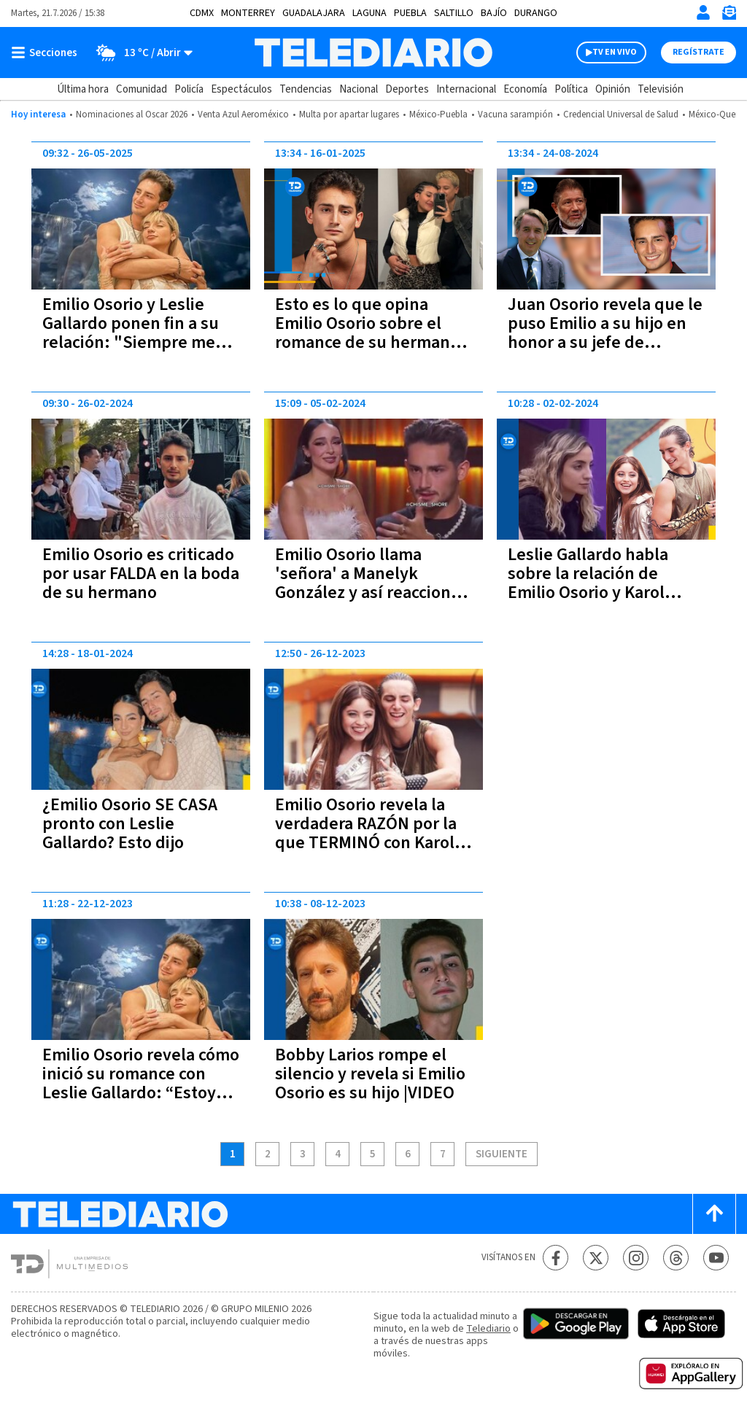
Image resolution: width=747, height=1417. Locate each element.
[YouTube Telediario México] (716, 1257)
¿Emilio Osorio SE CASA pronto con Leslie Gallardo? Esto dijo (129, 823)
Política (571, 89)
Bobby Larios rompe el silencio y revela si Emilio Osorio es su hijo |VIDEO (370, 1074)
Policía (189, 89)
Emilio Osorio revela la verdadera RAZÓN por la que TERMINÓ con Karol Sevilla (366, 833)
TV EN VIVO (614, 52)
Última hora (83, 89)
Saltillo (453, 13)
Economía (525, 89)
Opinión (612, 89)
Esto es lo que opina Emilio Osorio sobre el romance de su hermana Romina (367, 333)
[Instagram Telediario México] (636, 1257)
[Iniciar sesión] (703, 12)
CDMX (202, 13)
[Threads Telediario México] (676, 1257)
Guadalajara (313, 13)
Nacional (358, 89)
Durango (535, 13)
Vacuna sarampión (515, 114)
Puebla (410, 13)
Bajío (494, 13)
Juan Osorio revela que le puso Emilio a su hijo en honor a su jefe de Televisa (605, 333)
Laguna (369, 13)
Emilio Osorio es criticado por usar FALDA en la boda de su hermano (140, 573)
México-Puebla (438, 114)
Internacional (466, 89)
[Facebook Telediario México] (555, 1257)
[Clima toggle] (140, 52)
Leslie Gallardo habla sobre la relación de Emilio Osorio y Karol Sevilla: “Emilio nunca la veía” (600, 592)
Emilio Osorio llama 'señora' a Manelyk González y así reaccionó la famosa (367, 583)
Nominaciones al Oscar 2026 (131, 114)
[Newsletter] (728, 15)
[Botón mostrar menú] (47, 52)
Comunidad (141, 89)
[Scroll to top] (714, 1214)
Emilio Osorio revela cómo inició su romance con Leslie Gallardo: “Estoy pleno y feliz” (140, 1083)
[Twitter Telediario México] (595, 1257)
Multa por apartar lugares (349, 114)
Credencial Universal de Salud (620, 114)
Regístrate (698, 52)
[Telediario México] (373, 52)
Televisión (661, 89)
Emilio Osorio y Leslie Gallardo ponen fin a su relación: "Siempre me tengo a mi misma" (130, 333)
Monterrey (248, 13)
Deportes (407, 89)
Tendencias (305, 89)
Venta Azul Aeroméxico (243, 114)
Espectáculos (241, 89)
